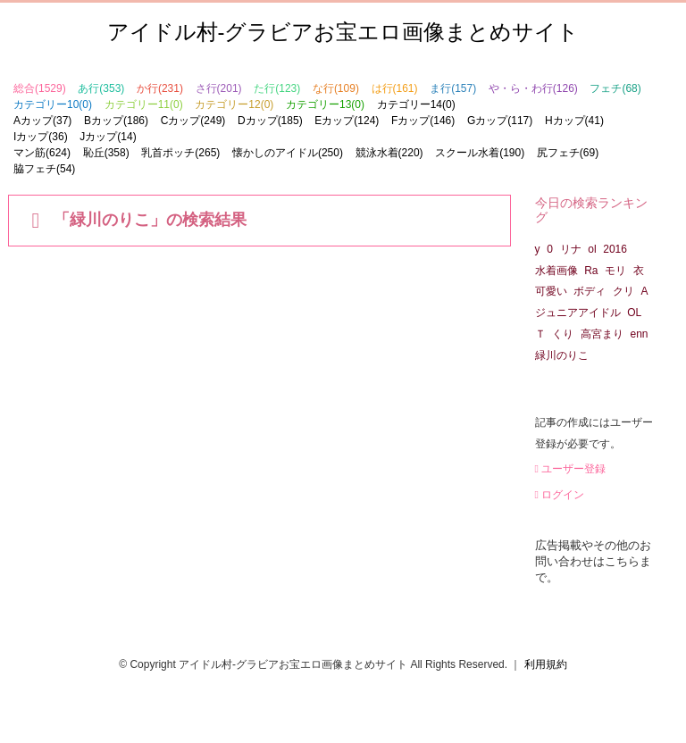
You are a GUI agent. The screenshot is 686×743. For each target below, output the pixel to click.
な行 (336, 88)
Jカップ (107, 136)
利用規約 (545, 664)
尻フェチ (567, 152)
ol (592, 249)
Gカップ (499, 120)
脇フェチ (44, 169)
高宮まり (602, 334)
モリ (615, 270)
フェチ (615, 88)
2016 (615, 249)
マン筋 (42, 152)
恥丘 (106, 152)
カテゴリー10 (52, 104)
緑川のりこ (562, 355)
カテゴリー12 (234, 104)
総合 (39, 88)
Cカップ (193, 120)
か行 (160, 88)
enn (639, 334)
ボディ (589, 291)
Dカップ (270, 120)
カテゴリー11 (144, 104)
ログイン (560, 494)
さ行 (219, 88)
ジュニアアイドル (578, 312)
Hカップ (574, 120)
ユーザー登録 (571, 469)
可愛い (551, 291)
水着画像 (556, 270)
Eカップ (346, 120)
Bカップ (116, 120)
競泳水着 (389, 152)
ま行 (453, 88)
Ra (591, 270)
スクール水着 (479, 152)
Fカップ (423, 120)
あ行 (101, 88)
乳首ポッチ (180, 152)
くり (562, 334)
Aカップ (42, 120)
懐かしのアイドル (287, 152)
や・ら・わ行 (533, 88)
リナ (570, 249)
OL (634, 312)
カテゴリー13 (325, 104)
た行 (277, 88)
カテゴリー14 (416, 104)
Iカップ (40, 136)
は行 (395, 88)
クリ (623, 291)
